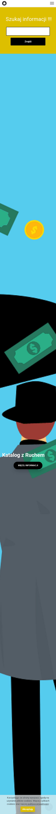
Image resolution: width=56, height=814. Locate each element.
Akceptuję (27, 809)
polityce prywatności (38, 804)
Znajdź (28, 41)
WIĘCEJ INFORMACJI (28, 465)
